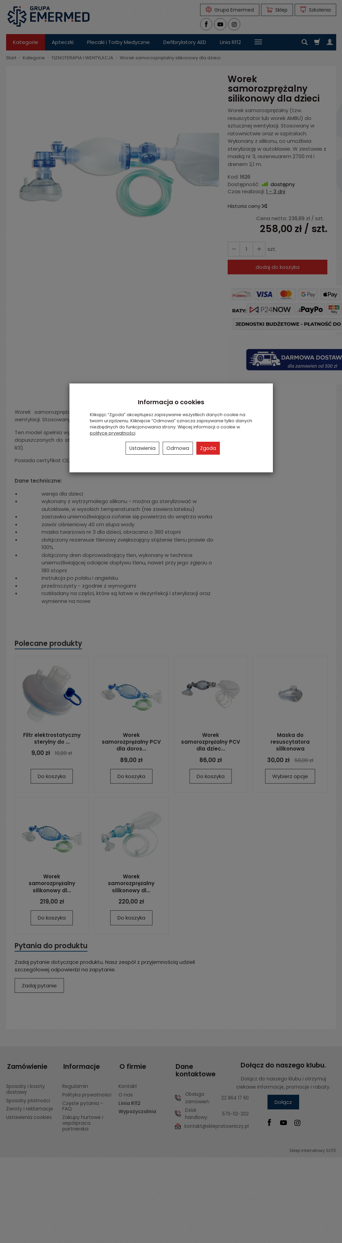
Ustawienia (142, 448)
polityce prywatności (112, 433)
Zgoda (208, 448)
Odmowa (177, 448)
